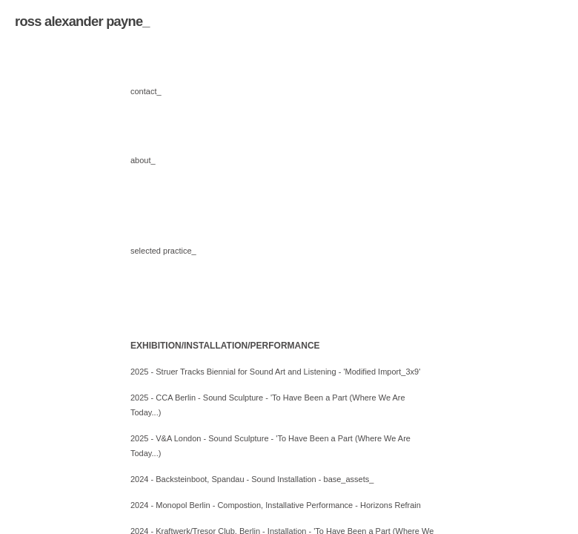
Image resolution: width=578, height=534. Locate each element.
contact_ (146, 91)
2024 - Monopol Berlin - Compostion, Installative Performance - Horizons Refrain (275, 505)
